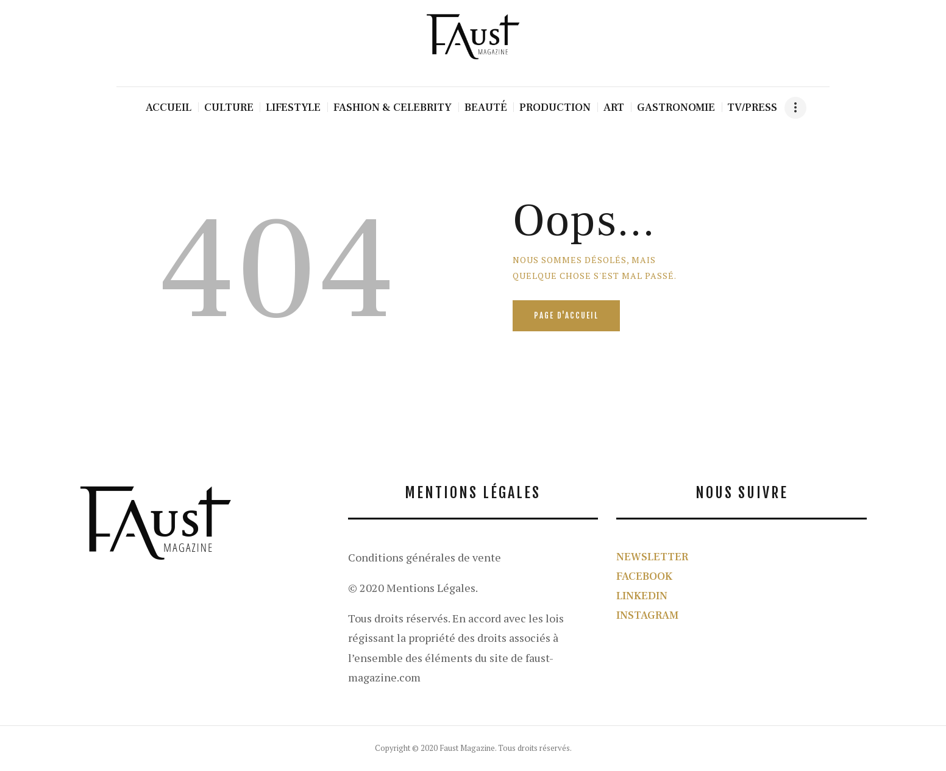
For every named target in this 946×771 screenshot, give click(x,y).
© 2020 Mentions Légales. (413, 587)
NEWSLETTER (652, 557)
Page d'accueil (566, 315)
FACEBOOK (644, 576)
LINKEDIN (641, 596)
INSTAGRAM (647, 615)
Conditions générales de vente (424, 557)
